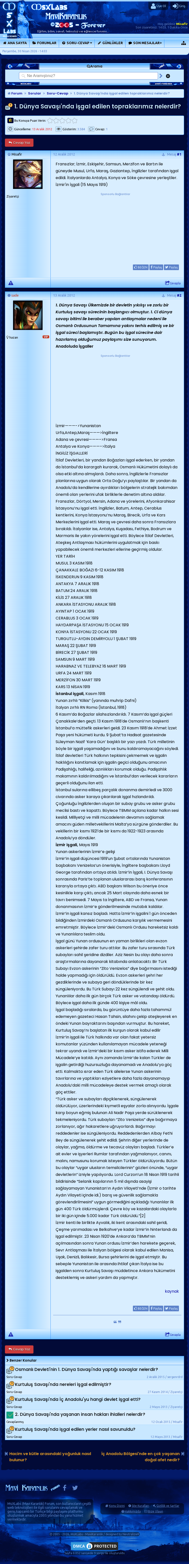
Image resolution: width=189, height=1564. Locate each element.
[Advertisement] (115, 227)
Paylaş (156, 267)
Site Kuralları (140, 1505)
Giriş (179, 6)
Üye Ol (158, 6)
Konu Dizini (117, 1505)
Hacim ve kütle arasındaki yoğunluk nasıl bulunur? (50, 1457)
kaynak (172, 1291)
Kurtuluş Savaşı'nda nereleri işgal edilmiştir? (63, 1384)
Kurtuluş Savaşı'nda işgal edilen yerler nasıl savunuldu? (75, 1429)
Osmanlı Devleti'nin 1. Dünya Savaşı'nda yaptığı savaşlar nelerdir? (86, 1369)
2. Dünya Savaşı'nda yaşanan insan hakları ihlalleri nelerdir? (80, 1414)
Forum (15, 93)
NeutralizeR (131, 1534)
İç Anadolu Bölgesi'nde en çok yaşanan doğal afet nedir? (140, 1457)
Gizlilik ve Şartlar (168, 1505)
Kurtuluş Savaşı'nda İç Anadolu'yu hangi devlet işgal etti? (78, 1399)
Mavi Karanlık (33, 1504)
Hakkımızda (133, 1511)
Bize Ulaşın (155, 1511)
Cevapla (173, 283)
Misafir (182, 24)
